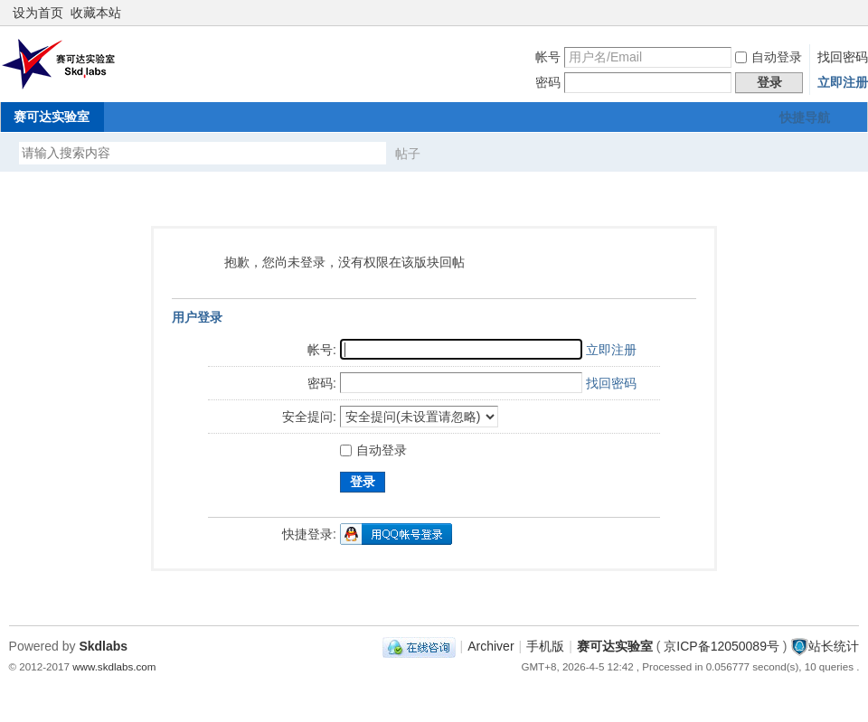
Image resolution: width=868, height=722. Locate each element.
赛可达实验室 (52, 116)
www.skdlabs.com (114, 666)
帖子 (407, 153)
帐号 (548, 57)
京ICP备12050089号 (721, 646)
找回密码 (842, 57)
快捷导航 (804, 117)
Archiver (490, 646)
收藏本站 (96, 12)
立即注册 (842, 82)
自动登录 (768, 57)
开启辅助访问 (833, 13)
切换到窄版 (848, 13)
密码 (548, 82)
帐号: (321, 349)
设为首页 (38, 12)
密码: (321, 383)
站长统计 (833, 646)
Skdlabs (103, 646)
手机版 (545, 646)
